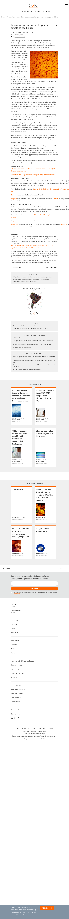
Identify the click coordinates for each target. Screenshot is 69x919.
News (13, 628)
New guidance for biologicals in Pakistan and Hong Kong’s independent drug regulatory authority (31, 280)
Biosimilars (15, 641)
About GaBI (16, 337)
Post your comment (20, 36)
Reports (14, 677)
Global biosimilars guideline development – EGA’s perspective (32, 344)
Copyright (26, 731)
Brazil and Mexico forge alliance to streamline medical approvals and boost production (21, 395)
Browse (13, 195)
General (14, 624)
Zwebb (32, 739)
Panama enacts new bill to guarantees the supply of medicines (39, 17)
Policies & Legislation (13, 17)
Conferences (16, 685)
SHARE (7, 568)
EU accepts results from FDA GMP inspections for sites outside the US (45, 395)
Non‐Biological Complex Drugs (22, 661)
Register (14, 199)
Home (3, 17)
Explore (14, 221)
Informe (64, 224)
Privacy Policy (17, 593)
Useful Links (15, 702)
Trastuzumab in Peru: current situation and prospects (29, 326)
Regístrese (14, 224)
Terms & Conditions (38, 728)
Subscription (15, 714)
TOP (63, 568)
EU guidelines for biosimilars (22, 347)
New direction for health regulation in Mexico (27, 369)
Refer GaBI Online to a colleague (34, 733)
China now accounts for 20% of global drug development (30, 328)
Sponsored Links (17, 694)
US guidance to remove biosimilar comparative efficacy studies (32, 277)
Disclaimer (50, 728)
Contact (33, 731)
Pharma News (16, 698)
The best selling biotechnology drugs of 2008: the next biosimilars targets (44, 494)
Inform (56, 199)
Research (14, 632)
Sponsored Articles (18, 689)
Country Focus (16, 665)
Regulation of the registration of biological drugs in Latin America (33, 175)
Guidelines (15, 669)
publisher (21, 257)
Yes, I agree (47, 908)
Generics (14, 620)
